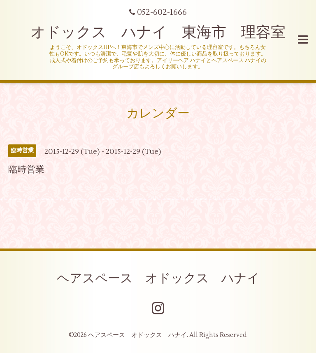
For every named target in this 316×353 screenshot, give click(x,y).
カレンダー (158, 113)
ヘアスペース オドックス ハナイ (158, 278)
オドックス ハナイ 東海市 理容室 (158, 32)
